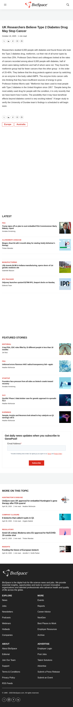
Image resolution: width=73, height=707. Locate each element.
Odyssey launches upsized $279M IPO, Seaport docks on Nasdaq (28, 282)
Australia (20, 124)
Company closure (10, 515)
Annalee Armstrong (8, 231)
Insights (6, 547)
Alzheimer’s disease (11, 240)
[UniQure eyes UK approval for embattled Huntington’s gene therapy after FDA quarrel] (65, 499)
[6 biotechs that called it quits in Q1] (65, 517)
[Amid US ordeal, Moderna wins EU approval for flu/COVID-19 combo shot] (65, 531)
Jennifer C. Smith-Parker (30, 553)
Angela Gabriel (27, 521)
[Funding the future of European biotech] (65, 549)
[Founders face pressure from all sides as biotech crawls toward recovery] (65, 383)
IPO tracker (8, 279)
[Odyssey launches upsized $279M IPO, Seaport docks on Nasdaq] (65, 284)
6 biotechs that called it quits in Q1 (18, 518)
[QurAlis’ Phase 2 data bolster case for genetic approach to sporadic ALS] (65, 400)
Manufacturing (9, 262)
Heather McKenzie (8, 367)
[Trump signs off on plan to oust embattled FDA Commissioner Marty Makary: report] (65, 228)
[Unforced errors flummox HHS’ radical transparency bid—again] (65, 366)
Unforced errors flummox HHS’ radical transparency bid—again (27, 364)
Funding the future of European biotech (20, 550)
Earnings (6, 412)
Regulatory (8, 529)
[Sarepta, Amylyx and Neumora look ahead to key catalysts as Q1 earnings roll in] (65, 417)
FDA (4, 223)
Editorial (6, 344)
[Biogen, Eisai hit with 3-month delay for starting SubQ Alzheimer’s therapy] (65, 245)
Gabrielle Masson (8, 271)
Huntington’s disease (12, 497)
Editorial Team (7, 285)
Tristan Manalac (7, 248)
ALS (3, 395)
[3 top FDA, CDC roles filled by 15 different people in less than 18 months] (65, 349)
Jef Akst (5, 353)
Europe (7, 124)
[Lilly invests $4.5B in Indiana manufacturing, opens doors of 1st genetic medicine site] (65, 267)
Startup (6, 378)
